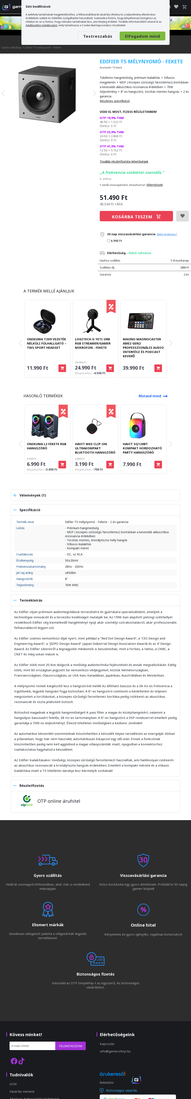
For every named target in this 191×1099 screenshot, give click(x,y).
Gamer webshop (11, 47)
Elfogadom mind (140, 36)
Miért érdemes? (167, 234)
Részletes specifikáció (115, 101)
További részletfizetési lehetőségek (124, 161)
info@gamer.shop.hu (115, 1051)
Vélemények (154, 185)
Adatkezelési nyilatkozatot (41, 25)
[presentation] (3, 93)
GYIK (13, 1084)
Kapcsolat (107, 1044)
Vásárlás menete (22, 1091)
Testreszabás (91, 36)
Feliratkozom (70, 1046)
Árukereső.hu (106, 1082)
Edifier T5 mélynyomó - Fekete (43, 47)
